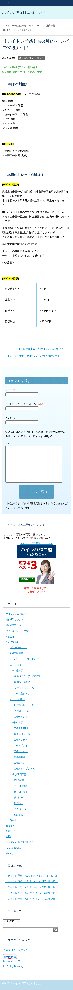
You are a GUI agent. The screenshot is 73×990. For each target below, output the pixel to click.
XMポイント (21, 716)
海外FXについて (15, 619)
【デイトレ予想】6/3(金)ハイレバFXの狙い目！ (33, 356)
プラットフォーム (24, 688)
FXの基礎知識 (13, 847)
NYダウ (18, 803)
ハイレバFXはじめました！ (24, 13)
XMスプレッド (22, 745)
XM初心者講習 (22, 682)
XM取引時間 (21, 728)
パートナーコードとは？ (27, 659)
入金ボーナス (21, 711)
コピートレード (18, 664)
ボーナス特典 (17, 699)
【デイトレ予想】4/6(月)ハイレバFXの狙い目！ (31, 898)
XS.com (10, 636)
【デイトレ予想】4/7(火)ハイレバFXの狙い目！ (31, 893)
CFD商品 (19, 780)
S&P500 (18, 814)
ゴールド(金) (21, 786)
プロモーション (18, 647)
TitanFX (10, 826)
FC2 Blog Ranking (13, 966)
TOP (21, 25)
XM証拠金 (19, 757)
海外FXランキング (16, 625)
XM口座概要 (17, 670)
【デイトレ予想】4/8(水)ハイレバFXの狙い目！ (31, 887)
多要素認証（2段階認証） (28, 676)
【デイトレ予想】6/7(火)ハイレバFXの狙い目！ (39, 348)
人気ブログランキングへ (16, 950)
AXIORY (10, 831)
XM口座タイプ (22, 693)
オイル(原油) (21, 792)
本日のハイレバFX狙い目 (31, 58)
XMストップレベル (24, 768)
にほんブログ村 (12, 960)
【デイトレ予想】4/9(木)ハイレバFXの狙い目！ (31, 881)
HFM (8, 836)
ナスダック (20, 809)
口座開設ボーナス (24, 705)
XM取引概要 (17, 722)
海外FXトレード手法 (17, 631)
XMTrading (12, 642)
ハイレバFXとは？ (16, 613)
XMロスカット (22, 763)
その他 (9, 853)
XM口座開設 (17, 653)
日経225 (18, 797)
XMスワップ (21, 751)
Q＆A (13, 820)
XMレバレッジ (22, 734)
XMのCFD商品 (18, 774)
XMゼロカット (22, 740)
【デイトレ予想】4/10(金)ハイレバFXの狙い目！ (32, 875)
